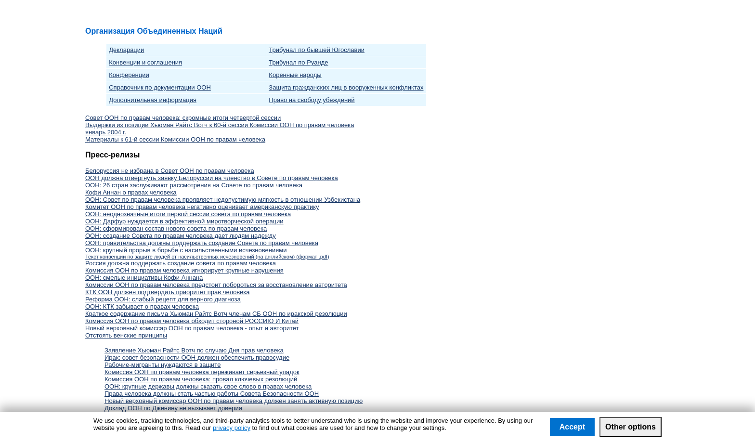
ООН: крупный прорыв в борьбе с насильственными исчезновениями (185, 250)
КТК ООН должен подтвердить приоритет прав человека (167, 292)
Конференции (129, 74)
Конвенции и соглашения (145, 62)
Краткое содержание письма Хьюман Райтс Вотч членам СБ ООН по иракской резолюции (216, 313)
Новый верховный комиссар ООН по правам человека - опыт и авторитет (192, 328)
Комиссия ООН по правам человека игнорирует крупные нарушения (184, 270)
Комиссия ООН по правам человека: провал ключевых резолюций (200, 379)
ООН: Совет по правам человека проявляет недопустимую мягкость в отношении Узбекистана (222, 199)
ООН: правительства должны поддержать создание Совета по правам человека (201, 243)
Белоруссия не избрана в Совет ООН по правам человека (169, 170)
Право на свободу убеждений (311, 100)
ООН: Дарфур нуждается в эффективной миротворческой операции (184, 221)
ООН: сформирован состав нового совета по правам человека (176, 228)
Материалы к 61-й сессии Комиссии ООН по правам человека (175, 139)
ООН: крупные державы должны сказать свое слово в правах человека (208, 386)
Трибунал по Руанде (298, 62)
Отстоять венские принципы (126, 335)
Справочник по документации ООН (160, 87)
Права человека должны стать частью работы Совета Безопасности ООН (211, 393)
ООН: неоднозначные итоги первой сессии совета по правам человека (188, 214)
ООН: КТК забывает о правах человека (142, 306)
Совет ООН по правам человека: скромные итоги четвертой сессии (183, 117)
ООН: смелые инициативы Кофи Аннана (144, 277)
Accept (572, 427)
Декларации (126, 49)
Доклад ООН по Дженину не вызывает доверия (173, 408)
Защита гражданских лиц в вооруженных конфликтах (346, 87)
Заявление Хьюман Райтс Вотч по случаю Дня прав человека (194, 350)
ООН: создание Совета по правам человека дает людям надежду (180, 235)
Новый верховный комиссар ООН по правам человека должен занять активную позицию (233, 400)
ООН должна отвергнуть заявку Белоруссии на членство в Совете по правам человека (211, 178)
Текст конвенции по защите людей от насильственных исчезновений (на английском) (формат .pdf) (207, 257)
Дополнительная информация (152, 100)
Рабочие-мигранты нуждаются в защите (162, 364)
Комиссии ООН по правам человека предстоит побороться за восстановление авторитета (216, 284)
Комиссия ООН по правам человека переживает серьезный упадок (201, 372)
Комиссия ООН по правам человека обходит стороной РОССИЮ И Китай (192, 321)
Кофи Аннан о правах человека (131, 192)
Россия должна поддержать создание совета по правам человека (180, 263)
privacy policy (231, 427)
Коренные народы (295, 74)
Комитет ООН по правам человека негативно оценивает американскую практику (202, 206)
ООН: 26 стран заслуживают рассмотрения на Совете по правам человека (193, 185)
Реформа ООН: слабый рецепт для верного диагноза (163, 299)
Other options (630, 427)
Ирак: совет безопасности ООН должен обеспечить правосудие (196, 357)
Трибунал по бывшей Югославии (316, 49)
